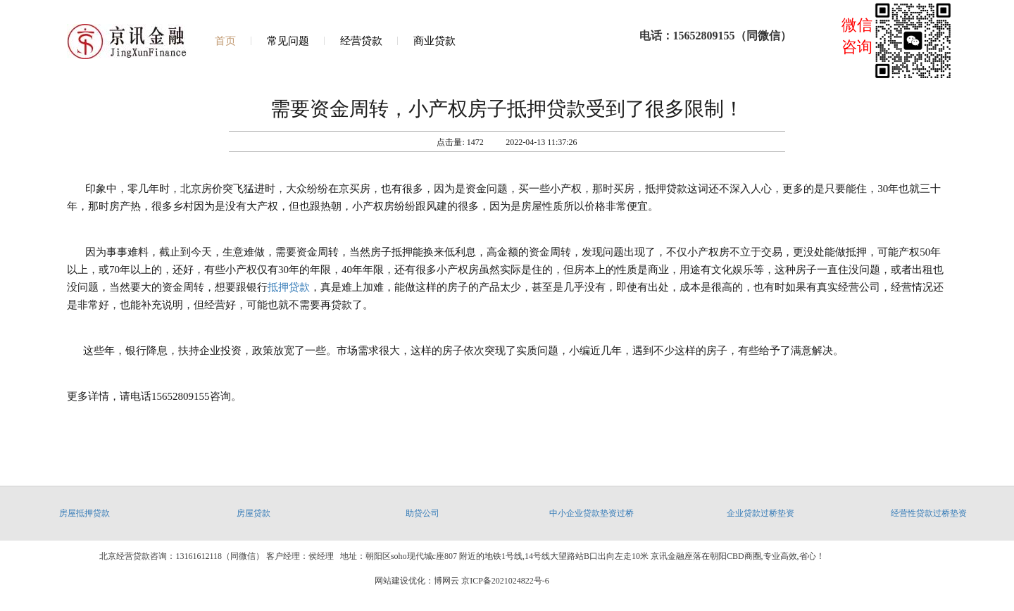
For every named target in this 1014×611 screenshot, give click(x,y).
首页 (225, 40)
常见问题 (288, 40)
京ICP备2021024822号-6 (505, 581)
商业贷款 (434, 40)
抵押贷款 (289, 287)
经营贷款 (361, 40)
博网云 (446, 581)
